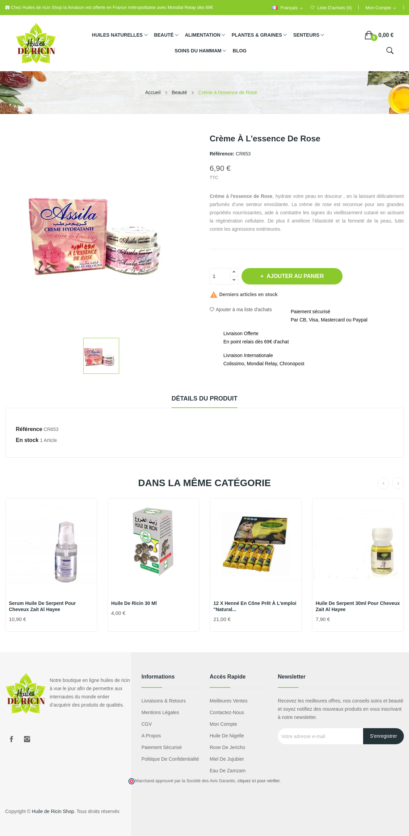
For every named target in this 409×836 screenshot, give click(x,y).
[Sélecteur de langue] (287, 8)
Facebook (11, 739)
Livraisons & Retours (163, 701)
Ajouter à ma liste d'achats (241, 309)
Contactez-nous (227, 712)
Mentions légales (160, 712)
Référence (29, 429)
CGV (146, 724)
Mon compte (223, 724)
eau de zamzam (228, 770)
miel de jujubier (227, 759)
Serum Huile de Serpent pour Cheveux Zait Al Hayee (42, 606)
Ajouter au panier (294, 276)
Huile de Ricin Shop (53, 811)
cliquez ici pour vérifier (258, 780)
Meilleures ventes (229, 701)
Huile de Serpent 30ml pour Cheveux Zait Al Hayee (358, 606)
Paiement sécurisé (161, 747)
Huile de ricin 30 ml (134, 603)
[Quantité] (220, 276)
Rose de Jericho (227, 747)
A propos (151, 735)
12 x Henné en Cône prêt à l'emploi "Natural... (254, 606)
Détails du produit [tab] (205, 398)
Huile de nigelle (227, 735)
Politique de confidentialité (170, 759)
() (331, 7)
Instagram (27, 739)
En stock (27, 440)
